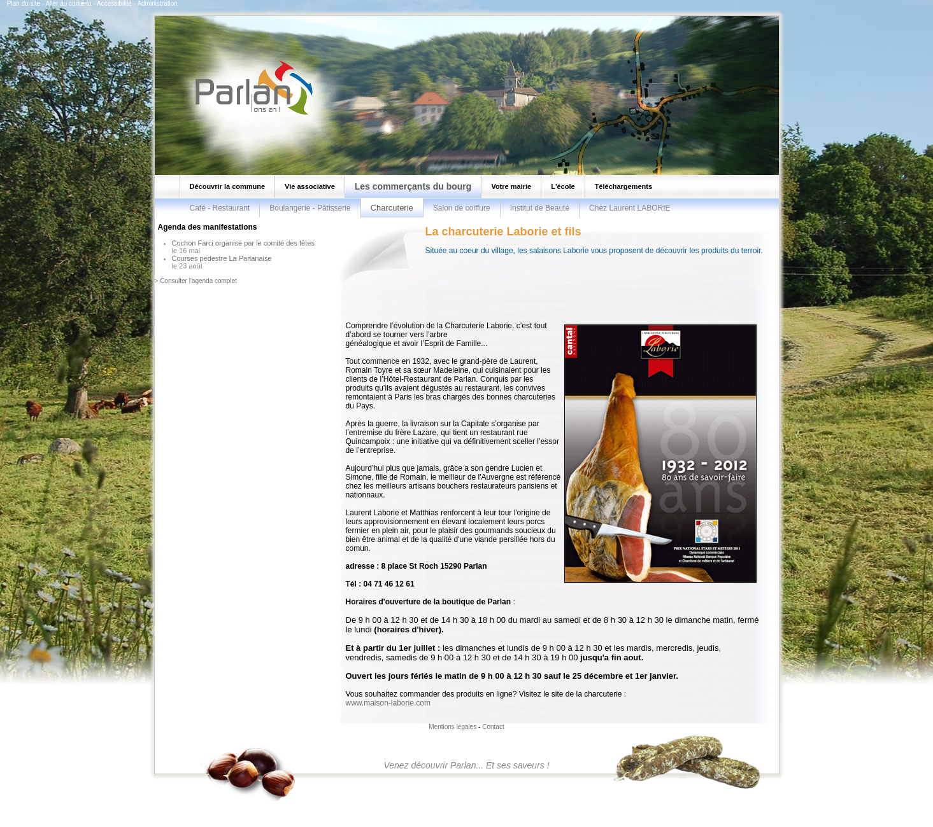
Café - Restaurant (220, 208)
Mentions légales (452, 726)
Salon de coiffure (461, 208)
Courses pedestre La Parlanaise (222, 258)
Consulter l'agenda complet (198, 280)
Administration (157, 3)
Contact (493, 726)
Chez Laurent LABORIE (629, 208)
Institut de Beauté (539, 208)
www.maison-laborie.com (388, 702)
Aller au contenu (68, 3)
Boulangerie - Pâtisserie (309, 208)
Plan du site (23, 3)
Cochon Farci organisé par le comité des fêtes (243, 243)
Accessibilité (114, 3)
